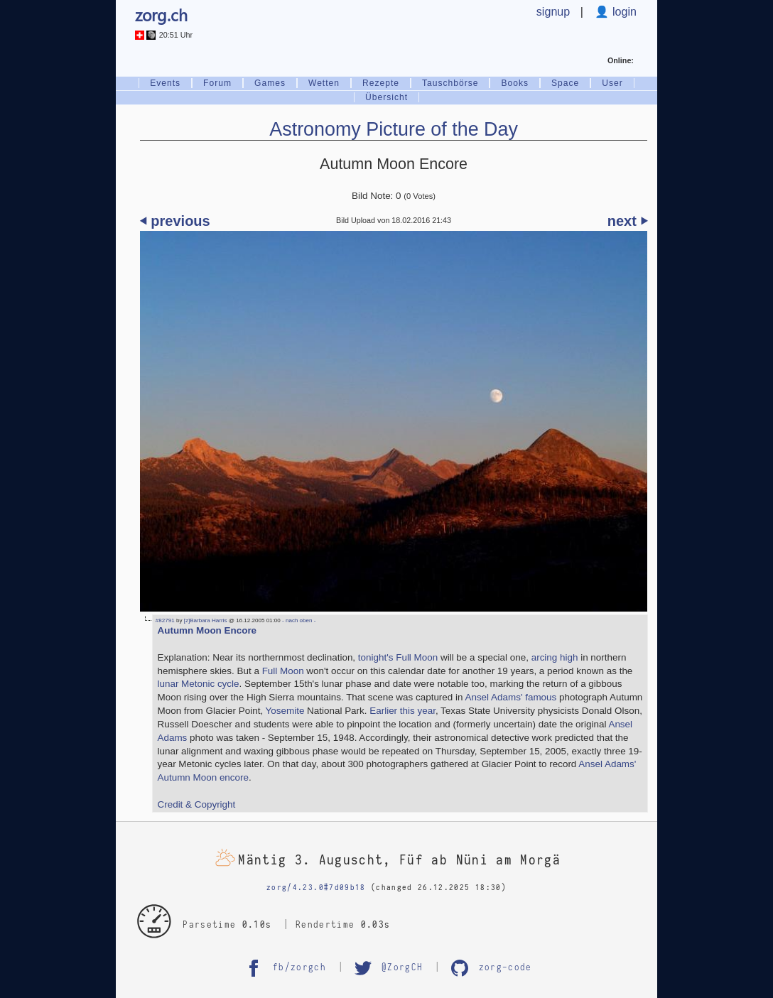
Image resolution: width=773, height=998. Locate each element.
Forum (217, 83)
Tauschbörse (450, 83)
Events (165, 83)
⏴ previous (175, 221)
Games (270, 83)
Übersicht (386, 97)
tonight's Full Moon (398, 657)
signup (553, 11)
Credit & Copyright (197, 804)
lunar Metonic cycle (198, 683)
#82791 (165, 620)
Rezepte (380, 83)
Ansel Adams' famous (510, 697)
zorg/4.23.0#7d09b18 (316, 887)
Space (565, 83)
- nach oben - (298, 620)
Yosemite (285, 710)
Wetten (324, 83)
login (623, 11)
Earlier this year (402, 710)
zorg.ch (161, 15)
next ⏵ (627, 221)
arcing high (554, 657)
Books (515, 83)
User (612, 83)
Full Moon (283, 671)
